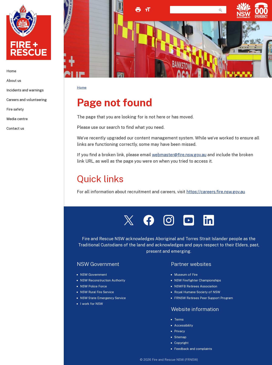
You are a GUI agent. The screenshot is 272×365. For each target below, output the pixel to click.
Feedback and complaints (193, 349)
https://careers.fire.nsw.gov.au (215, 191)
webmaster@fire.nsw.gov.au (179, 154)
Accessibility (183, 325)
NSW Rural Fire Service (97, 292)
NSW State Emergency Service (103, 298)
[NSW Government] (243, 10)
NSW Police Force (93, 286)
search (220, 10)
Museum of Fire (186, 274)
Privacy (179, 331)
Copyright (181, 343)
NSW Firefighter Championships (197, 280)
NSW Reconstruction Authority (102, 280)
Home (11, 71)
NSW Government (93, 274)
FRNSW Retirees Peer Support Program (203, 298)
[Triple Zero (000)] (260, 10)
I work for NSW (91, 303)
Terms (179, 319)
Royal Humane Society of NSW (197, 292)
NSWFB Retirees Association (195, 286)
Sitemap (180, 337)
